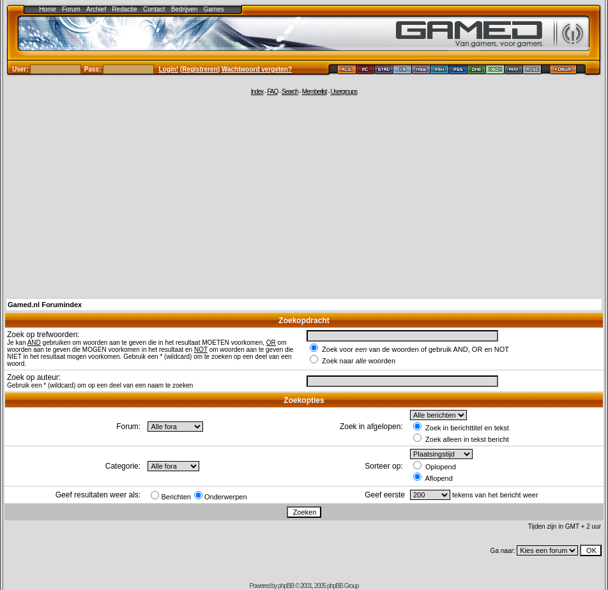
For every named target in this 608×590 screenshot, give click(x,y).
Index (257, 91)
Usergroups (343, 91)
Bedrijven (184, 9)
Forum (71, 9)
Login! (169, 69)
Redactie (124, 9)
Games (214, 9)
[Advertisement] (304, 196)
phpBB (286, 585)
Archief (96, 9)
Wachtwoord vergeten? (257, 69)
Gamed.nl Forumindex (45, 304)
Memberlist (314, 91)
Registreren (200, 69)
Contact (154, 9)
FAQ (272, 91)
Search (290, 91)
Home (47, 9)
